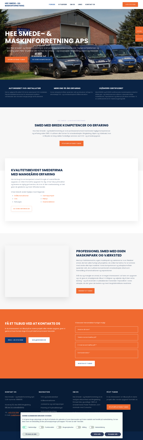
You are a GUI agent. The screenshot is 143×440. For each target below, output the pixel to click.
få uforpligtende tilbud (71, 143)
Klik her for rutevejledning (14, 407)
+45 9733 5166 (13, 413)
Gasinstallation (49, 202)
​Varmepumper (48, 196)
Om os (72, 5)
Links (80, 5)
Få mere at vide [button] (31, 434)
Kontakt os (90, 5)
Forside (52, 5)
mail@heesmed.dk (18, 415)
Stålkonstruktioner (21, 196)
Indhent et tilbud (85, 291)
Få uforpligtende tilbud (118, 407)
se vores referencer (21, 209)
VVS (15, 199)
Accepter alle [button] (112, 434)
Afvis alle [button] (97, 434)
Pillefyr (45, 199)
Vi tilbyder (62, 5)
